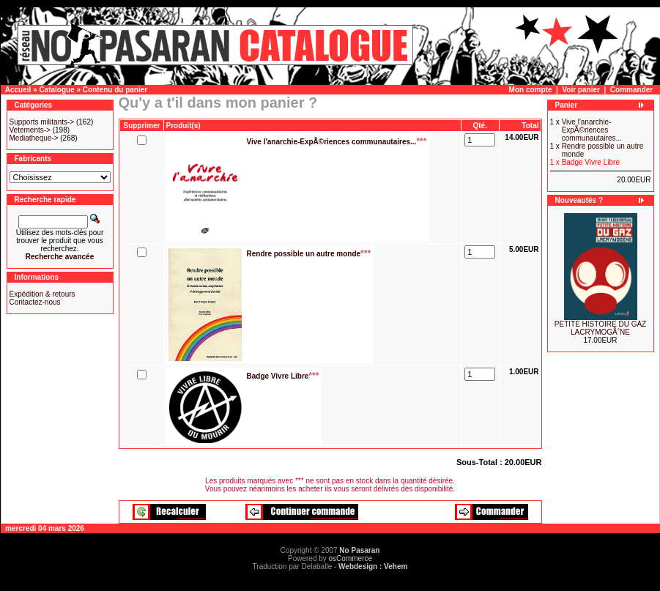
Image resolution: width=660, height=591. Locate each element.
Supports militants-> (42, 122)
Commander (631, 90)
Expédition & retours (42, 294)
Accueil (18, 90)
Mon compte (530, 90)
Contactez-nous (35, 302)
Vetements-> (30, 130)
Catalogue (56, 90)
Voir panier (581, 90)
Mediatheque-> (34, 138)
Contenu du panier (115, 90)
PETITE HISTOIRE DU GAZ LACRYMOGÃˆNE (600, 328)
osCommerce (350, 558)
